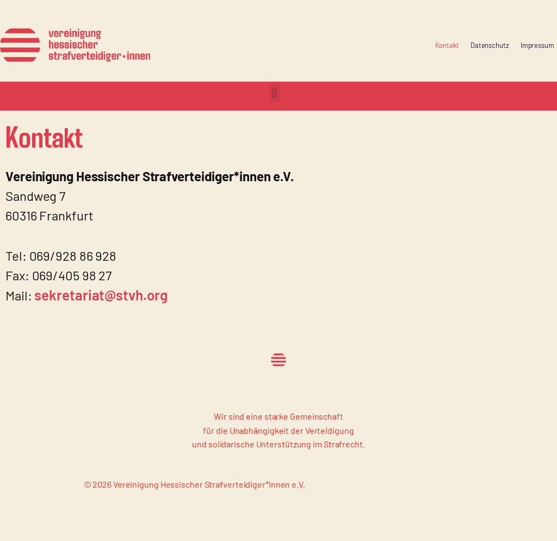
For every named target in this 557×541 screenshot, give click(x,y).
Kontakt (447, 45)
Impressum (537, 45)
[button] (274, 93)
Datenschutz (490, 45)
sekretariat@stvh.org (100, 294)
